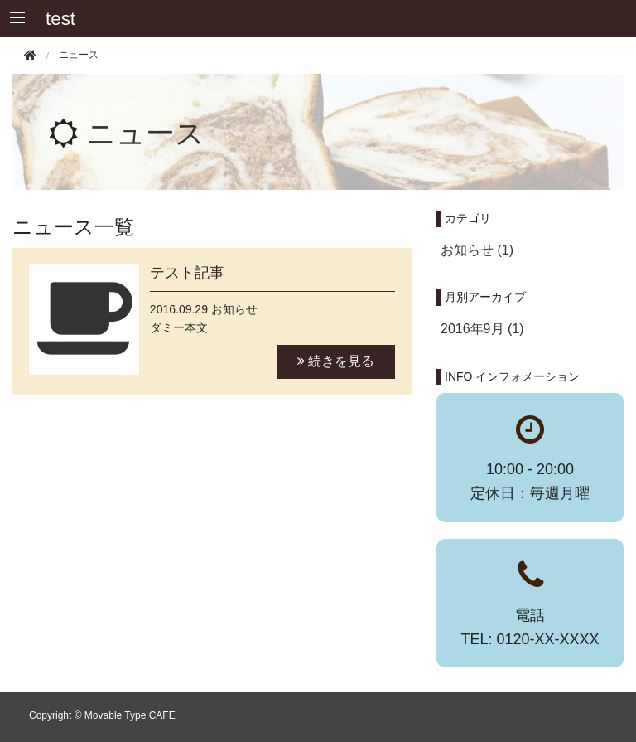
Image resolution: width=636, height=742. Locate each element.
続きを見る (335, 361)
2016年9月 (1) (482, 329)
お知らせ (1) (477, 250)
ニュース (145, 133)
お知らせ (234, 309)
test (60, 18)
